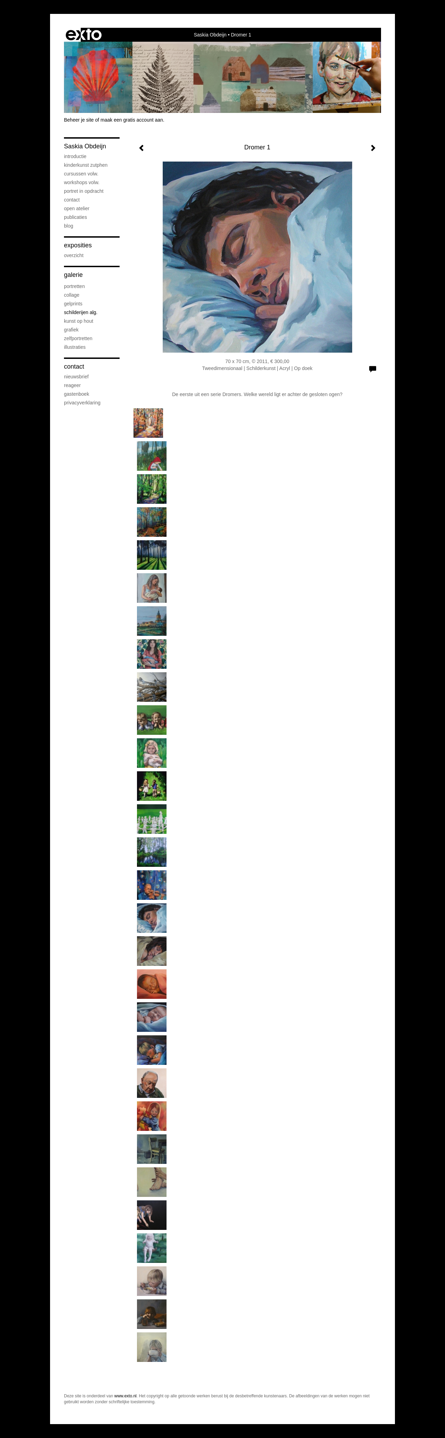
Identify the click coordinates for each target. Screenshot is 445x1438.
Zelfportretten (78, 338)
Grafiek (71, 329)
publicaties (75, 217)
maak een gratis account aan (131, 120)
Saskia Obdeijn (210, 35)
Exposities (78, 245)
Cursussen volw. (81, 173)
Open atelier (76, 208)
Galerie (73, 274)
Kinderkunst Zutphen (85, 165)
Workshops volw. (81, 182)
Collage (71, 295)
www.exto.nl (125, 1396)
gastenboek (76, 394)
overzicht (73, 255)
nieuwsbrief (76, 376)
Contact (72, 200)
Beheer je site (79, 120)
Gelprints (73, 303)
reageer (72, 385)
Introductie (75, 156)
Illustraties (75, 347)
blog (68, 226)
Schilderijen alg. (81, 312)
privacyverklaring (82, 402)
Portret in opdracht (84, 191)
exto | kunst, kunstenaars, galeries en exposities (83, 35)
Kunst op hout (78, 321)
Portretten (74, 286)
